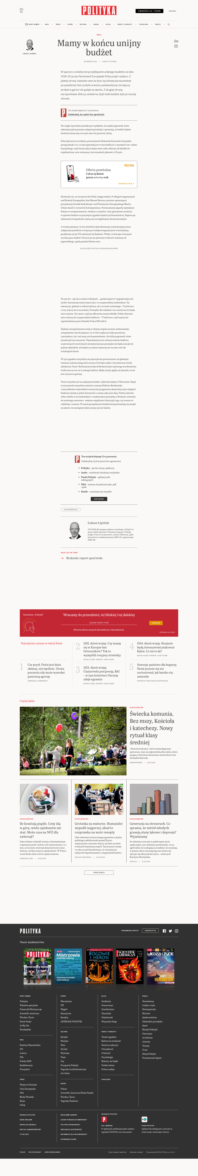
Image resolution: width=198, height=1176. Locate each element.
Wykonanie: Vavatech (136, 1153)
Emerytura (66, 1014)
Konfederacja (26, 1065)
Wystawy (65, 1053)
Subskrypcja (150, 931)
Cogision (116, 1153)
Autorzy (146, 1042)
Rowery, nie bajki (109, 1061)
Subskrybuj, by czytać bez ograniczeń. (86, 115)
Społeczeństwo (149, 1018)
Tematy (145, 1046)
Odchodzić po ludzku (152, 1022)
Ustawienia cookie (68, 1140)
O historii (106, 1053)
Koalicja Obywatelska (30, 1045)
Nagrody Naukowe (69, 1101)
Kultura (83, 25)
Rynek (70, 25)
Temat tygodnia (108, 1037)
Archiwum (147, 1038)
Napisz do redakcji (28, 1125)
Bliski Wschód (27, 1097)
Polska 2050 (25, 1061)
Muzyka (64, 1041)
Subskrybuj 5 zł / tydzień (149, 11)
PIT (62, 1005)
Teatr (63, 1057)
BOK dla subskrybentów (30, 1130)
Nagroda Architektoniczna (73, 1069)
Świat (58, 25)
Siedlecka (106, 1001)
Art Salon (65, 1074)
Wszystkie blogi (109, 1022)
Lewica (23, 1053)
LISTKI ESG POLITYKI (71, 1022)
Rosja (22, 1101)
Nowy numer (34, 25)
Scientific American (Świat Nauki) (77, 1093)
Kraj (47, 25)
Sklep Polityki (149, 1054)
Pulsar (64, 1089)
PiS (21, 1049)
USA (22, 1093)
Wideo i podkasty (125, 25)
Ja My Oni (24, 1026)
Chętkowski (107, 1018)
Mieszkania (66, 1001)
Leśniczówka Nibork (52, 1153)
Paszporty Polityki (70, 1065)
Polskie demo (107, 1065)
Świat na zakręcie (109, 1045)
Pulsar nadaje (108, 1069)
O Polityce (24, 1135)
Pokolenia (143, 25)
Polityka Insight (34, 1153)
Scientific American (29, 1014)
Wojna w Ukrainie (28, 1085)
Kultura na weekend (111, 1041)
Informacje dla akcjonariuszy (74, 1135)
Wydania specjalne (29, 1005)
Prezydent (25, 1069)
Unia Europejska (71, 510)
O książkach (107, 1049)
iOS (102, 1126)
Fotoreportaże (149, 1010)
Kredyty (64, 1018)
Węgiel (64, 1010)
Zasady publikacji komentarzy (74, 1121)
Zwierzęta (147, 1034)
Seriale (64, 1049)
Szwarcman (107, 1005)
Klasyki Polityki (150, 1030)
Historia (146, 1014)
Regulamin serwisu (69, 1116)
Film (63, 1045)
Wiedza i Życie (27, 1018)
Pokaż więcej (99, 873)
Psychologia (107, 1057)
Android (108, 1126)
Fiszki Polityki (148, 1126)
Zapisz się (156, 624)
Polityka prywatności (70, 1125)
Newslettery (148, 1001)
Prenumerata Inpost (130, 931)
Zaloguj (171, 11)
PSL (22, 1057)
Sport (145, 1026)
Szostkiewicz (107, 1010)
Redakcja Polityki (27, 1116)
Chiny (22, 1105)
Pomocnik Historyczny (31, 1010)
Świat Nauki (25, 1022)
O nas (145, 1050)
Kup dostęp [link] (99, 500)
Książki (64, 1037)
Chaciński (106, 1014)
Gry (62, 1061)
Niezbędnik (25, 1030)
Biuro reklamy (26, 1121)
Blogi (108, 25)
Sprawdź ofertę (126, 184)
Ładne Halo (123, 1153)
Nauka (96, 25)
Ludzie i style (148, 1005)
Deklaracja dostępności (71, 1130)
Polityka (24, 1001)
